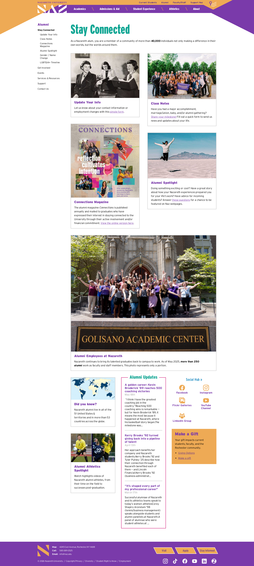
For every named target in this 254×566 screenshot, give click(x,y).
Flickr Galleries (182, 405)
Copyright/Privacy (74, 561)
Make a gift (184, 458)
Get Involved (44, 67)
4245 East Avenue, (77, 547)
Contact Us (43, 89)
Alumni (164, 2)
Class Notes (46, 39)
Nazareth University (52, 7)
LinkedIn (204, 561)
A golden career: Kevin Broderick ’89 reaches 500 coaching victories (143, 388)
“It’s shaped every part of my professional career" (142, 487)
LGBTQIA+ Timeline (50, 62)
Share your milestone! (163, 116)
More (212, 4)
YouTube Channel (206, 407)
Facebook (182, 392)
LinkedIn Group (182, 420)
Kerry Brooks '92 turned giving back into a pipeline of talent (142, 438)
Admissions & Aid (109, 9)
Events (41, 73)
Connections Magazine (46, 45)
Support (42, 83)
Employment (125, 561)
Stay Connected (46, 30)
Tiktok (175, 561)
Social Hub (193, 379)
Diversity (89, 561)
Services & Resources (49, 78)
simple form (117, 111)
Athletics (174, 9)
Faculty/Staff (179, 2)
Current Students (147, 2)
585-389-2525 (66, 550)
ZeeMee (214, 561)
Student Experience (144, 9)
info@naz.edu (65, 554)
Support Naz (196, 2)
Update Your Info (48, 34)
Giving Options (186, 452)
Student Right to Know (106, 561)
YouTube (194, 561)
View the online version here (117, 223)
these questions (181, 199)
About (196, 9)
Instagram (206, 392)
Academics (80, 9)
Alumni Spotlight (48, 50)
